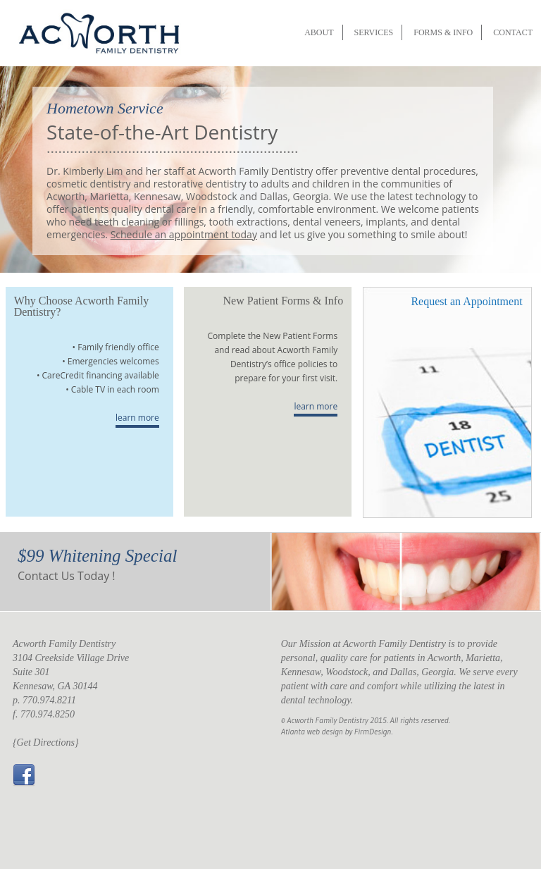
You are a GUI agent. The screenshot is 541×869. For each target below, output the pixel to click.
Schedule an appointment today (184, 234)
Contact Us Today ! (67, 576)
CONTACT (513, 32)
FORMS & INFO (443, 32)
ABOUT (318, 32)
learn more (137, 418)
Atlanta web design (312, 731)
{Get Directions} (46, 742)
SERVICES (374, 32)
